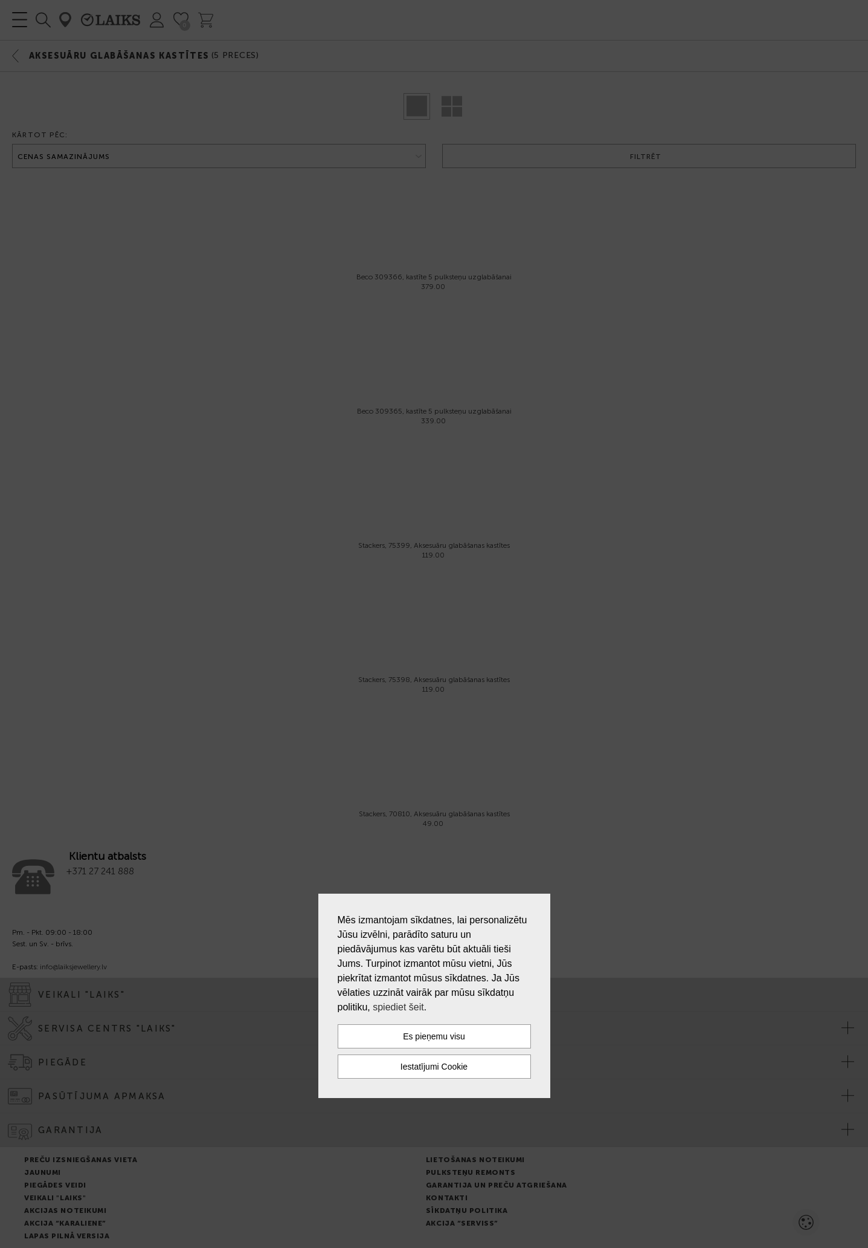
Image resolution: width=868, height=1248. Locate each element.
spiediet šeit (398, 1007)
